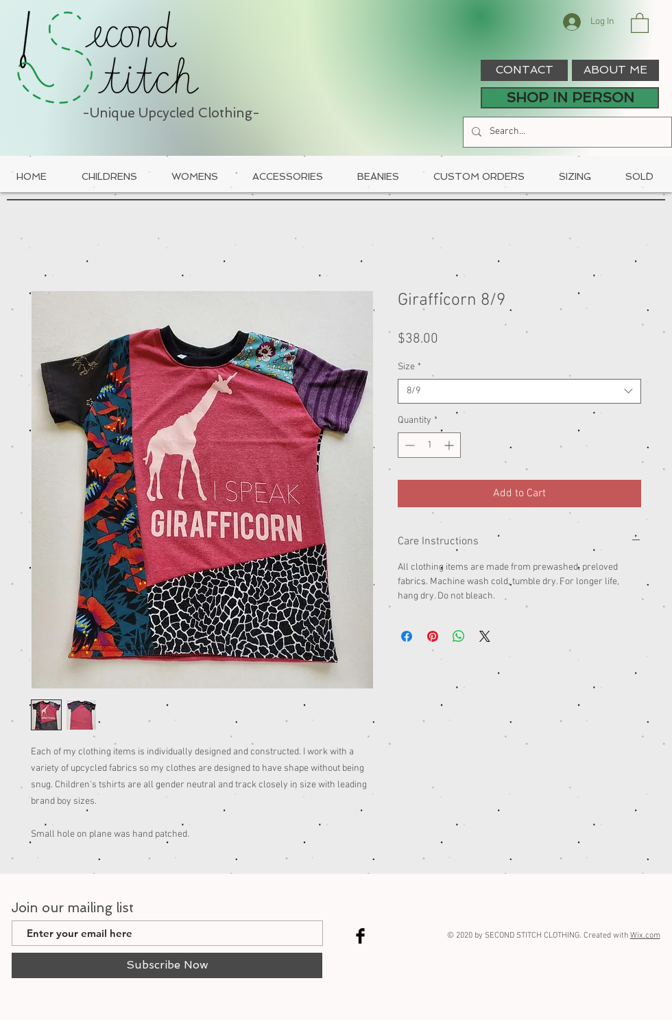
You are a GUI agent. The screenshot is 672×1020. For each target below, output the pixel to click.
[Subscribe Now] (167, 965)
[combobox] (519, 391)
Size (409, 367)
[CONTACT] (524, 70)
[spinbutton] (429, 445)
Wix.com (645, 935)
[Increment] (450, 445)
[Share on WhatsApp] (459, 636)
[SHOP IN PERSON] (570, 97)
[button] (640, 22)
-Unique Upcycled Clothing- (171, 113)
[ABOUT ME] (615, 70)
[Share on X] (485, 636)
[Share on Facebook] (406, 636)
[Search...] (566, 132)
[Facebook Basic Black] (360, 936)
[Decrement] (408, 445)
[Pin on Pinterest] (432, 636)
